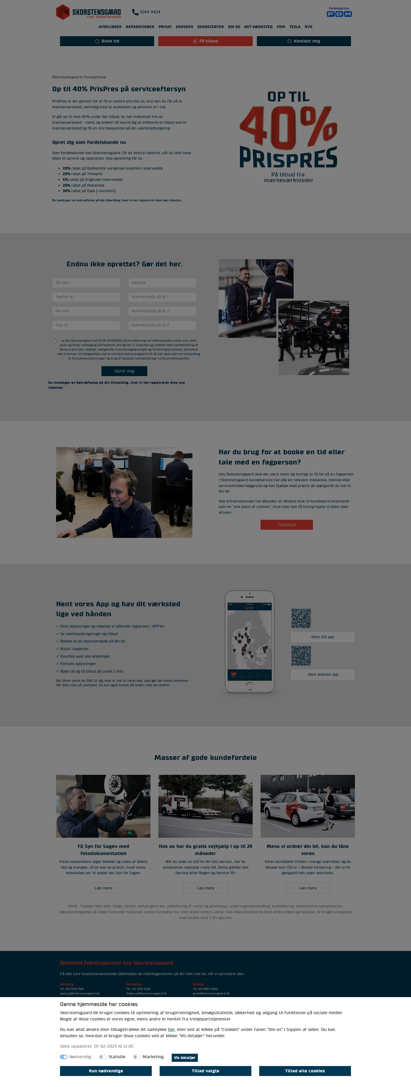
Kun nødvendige (106, 1071)
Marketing (153, 1056)
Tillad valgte (205, 1071)
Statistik (117, 1056)
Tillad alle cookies (305, 1071)
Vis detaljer (185, 1058)
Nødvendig (80, 1056)
